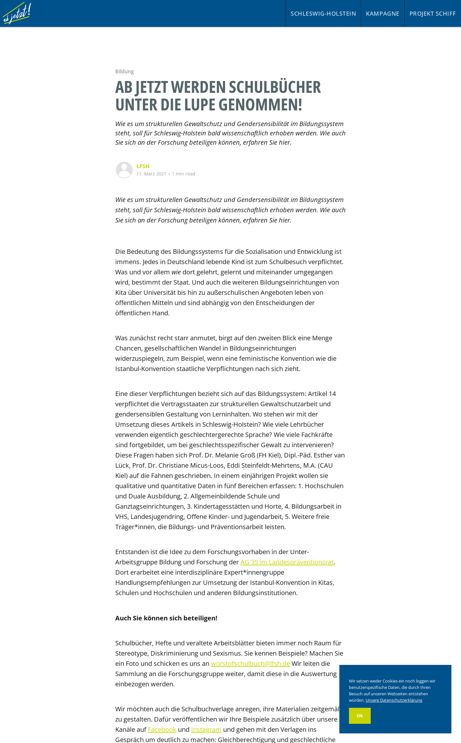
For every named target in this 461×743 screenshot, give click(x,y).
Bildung (124, 71)
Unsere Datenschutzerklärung (394, 700)
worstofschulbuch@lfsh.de (250, 663)
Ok (360, 716)
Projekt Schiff (432, 13)
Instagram (206, 729)
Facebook (162, 729)
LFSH (143, 166)
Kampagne (382, 13)
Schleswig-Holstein (323, 13)
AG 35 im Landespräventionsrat (287, 562)
